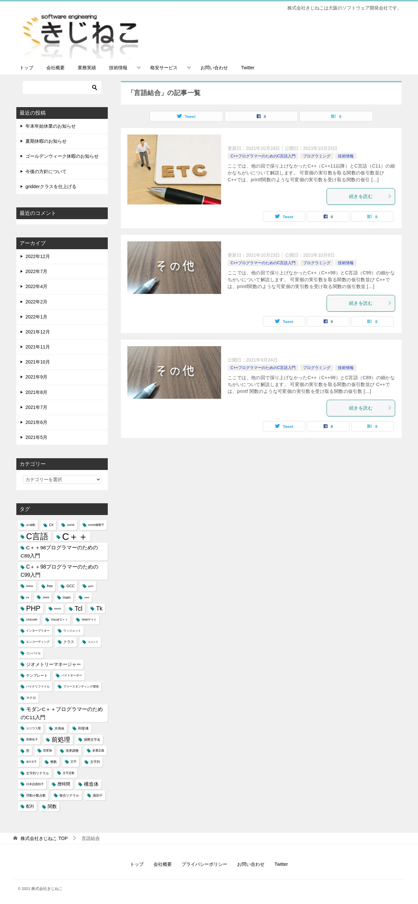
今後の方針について (46, 171)
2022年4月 (36, 286)
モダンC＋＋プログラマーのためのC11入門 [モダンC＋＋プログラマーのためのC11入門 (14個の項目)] (62, 713)
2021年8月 (36, 392)
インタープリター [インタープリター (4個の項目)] (38, 630)
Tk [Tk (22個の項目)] (99, 608)
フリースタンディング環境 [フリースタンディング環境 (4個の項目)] (81, 686)
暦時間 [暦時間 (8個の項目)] (63, 784)
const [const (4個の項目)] (70, 524)
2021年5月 (36, 437)
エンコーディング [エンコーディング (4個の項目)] (38, 641)
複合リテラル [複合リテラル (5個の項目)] (69, 795)
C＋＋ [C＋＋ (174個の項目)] (75, 536)
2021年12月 (37, 331)
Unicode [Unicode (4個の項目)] (31, 619)
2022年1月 (36, 316)
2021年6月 (36, 422)
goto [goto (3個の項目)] (90, 586)
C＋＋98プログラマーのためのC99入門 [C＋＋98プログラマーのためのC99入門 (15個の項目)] (59, 571)
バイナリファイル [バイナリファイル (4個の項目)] (38, 686)
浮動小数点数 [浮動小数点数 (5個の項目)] (36, 795)
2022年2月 (36, 301)
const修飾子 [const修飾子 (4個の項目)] (96, 524)
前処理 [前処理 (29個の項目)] (61, 739)
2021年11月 (37, 346)
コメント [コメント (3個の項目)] (93, 641)
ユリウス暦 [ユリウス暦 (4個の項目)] (33, 728)
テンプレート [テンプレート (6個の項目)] (37, 675)
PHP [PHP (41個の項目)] (33, 608)
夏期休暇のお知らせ (46, 141)
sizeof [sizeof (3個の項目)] (57, 608)
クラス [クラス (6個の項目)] (68, 642)
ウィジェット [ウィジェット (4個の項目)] (72, 630)
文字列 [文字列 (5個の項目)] (95, 762)
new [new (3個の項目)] (86, 597)
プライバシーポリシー (204, 864)
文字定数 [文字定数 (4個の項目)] (68, 773)
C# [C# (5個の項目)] (51, 525)
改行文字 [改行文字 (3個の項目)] (31, 761)
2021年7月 (36, 407)
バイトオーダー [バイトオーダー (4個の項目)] (71, 675)
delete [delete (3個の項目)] (29, 586)
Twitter (247, 67)
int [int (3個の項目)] (27, 597)
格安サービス (164, 67)
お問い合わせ (214, 67)
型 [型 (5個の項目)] (27, 750)
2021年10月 (37, 361)
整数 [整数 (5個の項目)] (53, 762)
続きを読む (370, 196)
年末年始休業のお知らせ (50, 126)
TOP (44, 838)
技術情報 (118, 67)
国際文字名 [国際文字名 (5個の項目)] (92, 739)
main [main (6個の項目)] (67, 597)
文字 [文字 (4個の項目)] (73, 761)
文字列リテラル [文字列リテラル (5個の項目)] (37, 773)
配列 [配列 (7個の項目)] (30, 806)
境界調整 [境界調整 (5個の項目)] (72, 750)
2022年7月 (36, 271)
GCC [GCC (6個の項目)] (70, 586)
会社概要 (55, 67)
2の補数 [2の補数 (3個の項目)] (30, 525)
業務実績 (87, 67)
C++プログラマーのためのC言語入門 (263, 156)
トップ (26, 67)
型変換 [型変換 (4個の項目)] (47, 750)
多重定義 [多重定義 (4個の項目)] (98, 750)
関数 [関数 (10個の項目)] (52, 806)
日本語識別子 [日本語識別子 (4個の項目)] (35, 784)
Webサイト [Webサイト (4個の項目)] (89, 619)
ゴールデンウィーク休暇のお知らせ (62, 156)
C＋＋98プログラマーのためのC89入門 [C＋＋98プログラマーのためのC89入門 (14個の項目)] (59, 551)
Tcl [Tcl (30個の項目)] (78, 608)
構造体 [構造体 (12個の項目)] (91, 784)
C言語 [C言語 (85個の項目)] (37, 536)
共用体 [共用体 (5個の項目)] (59, 728)
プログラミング (316, 156)
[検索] (62, 87)
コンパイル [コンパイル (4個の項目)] (33, 653)
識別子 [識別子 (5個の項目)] (98, 795)
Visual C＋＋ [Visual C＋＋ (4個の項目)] (59, 619)
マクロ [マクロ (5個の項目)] (31, 698)
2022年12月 (37, 256)
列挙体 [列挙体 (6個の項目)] (83, 728)
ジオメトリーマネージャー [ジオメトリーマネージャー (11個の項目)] (53, 664)
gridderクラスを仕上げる (50, 186)
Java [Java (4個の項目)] (45, 597)
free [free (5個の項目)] (50, 586)
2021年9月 (36, 376)
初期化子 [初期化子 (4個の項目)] (32, 739)
